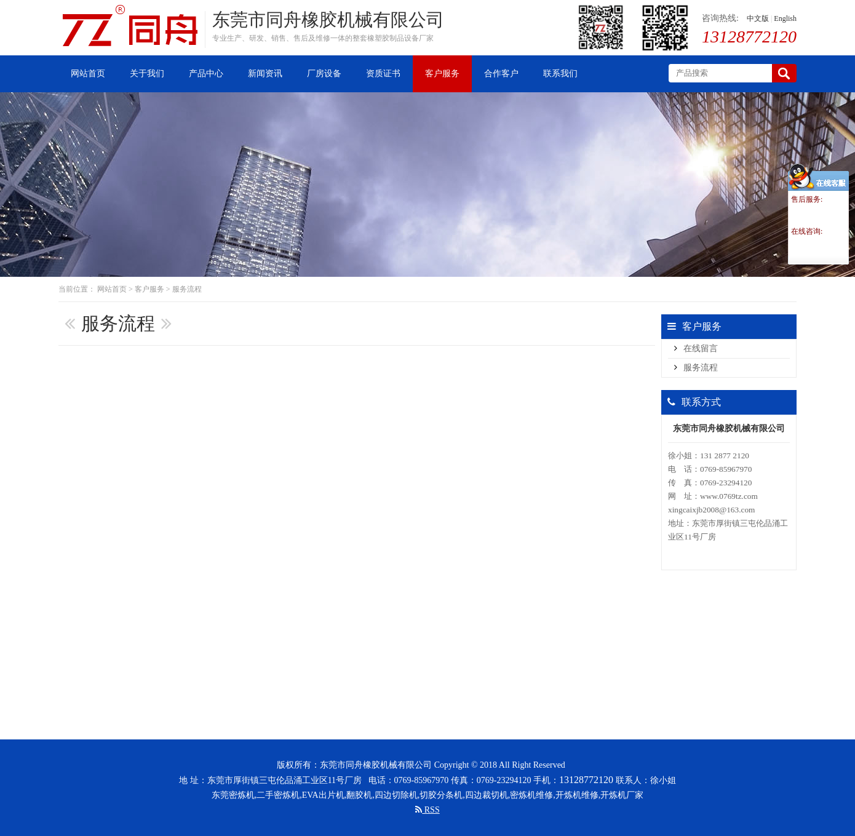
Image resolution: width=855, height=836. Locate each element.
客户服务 (149, 289)
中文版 (758, 18)
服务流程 (187, 289)
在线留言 (700, 348)
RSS (427, 809)
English (785, 18)
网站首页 (112, 289)
